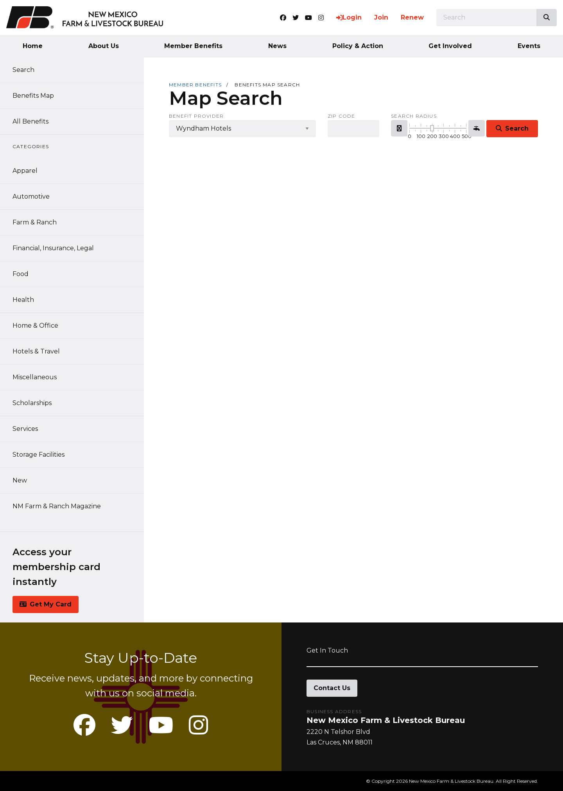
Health (23, 299)
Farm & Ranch (35, 222)
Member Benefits (193, 46)
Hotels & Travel (36, 351)
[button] (399, 128)
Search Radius (414, 116)
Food (21, 274)
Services (25, 428)
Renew (412, 17)
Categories (31, 146)
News (277, 46)
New (20, 480)
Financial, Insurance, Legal (53, 248)
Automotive (31, 196)
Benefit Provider (196, 116)
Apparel (25, 170)
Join (381, 17)
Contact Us (332, 688)
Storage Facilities (39, 454)
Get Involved (450, 46)
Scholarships (32, 403)
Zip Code (341, 116)
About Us (103, 46)
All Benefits (30, 121)
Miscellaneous (35, 377)
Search (23, 70)
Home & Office (35, 325)
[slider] (432, 128)
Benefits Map (33, 95)
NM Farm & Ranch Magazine (57, 506)
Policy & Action (357, 46)
